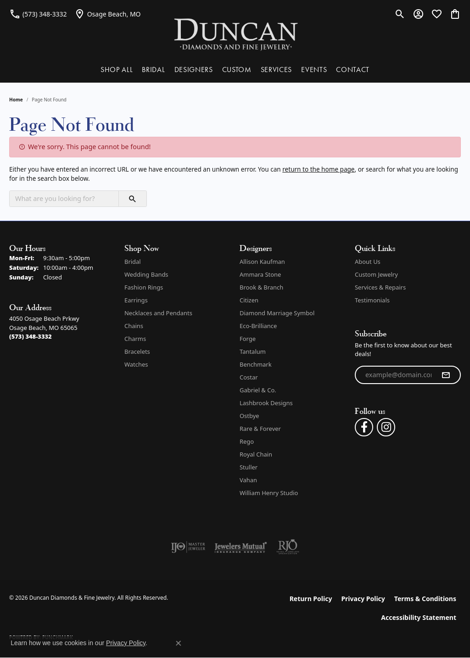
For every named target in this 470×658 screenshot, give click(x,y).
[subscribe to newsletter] (445, 375)
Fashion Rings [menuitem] (143, 287)
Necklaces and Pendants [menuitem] (158, 313)
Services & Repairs (380, 287)
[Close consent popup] (178, 643)
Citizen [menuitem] (249, 300)
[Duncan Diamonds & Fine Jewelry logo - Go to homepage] (235, 34)
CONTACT (352, 69)
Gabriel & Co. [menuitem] (258, 390)
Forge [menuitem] (248, 339)
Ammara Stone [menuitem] (260, 274)
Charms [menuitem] (135, 339)
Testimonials (372, 300)
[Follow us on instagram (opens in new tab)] (386, 427)
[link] (38, 14)
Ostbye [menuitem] (249, 416)
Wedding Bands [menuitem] (146, 274)
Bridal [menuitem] (132, 261)
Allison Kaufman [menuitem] (262, 261)
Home (16, 99)
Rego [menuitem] (247, 441)
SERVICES (276, 69)
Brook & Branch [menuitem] (261, 287)
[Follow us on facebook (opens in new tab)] (364, 427)
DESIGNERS (193, 69)
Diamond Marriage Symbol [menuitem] (277, 313)
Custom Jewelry (376, 274)
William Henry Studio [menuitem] (269, 493)
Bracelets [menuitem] (137, 351)
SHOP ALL (117, 69)
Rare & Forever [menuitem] (260, 428)
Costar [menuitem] (249, 377)
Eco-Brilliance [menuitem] (258, 326)
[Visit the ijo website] (188, 546)
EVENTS (314, 69)
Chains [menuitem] (133, 326)
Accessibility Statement (418, 617)
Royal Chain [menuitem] (256, 454)
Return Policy (311, 598)
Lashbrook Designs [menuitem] (266, 403)
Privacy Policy (363, 598)
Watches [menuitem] (136, 364)
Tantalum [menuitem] (253, 351)
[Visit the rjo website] (287, 546)
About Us (367, 261)
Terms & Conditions (425, 598)
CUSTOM (237, 69)
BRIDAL (153, 69)
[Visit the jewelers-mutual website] (240, 546)
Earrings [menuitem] (136, 300)
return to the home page (318, 169)
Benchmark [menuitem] (256, 364)
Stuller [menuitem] (248, 467)
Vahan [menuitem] (248, 480)
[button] (400, 14)
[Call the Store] (30, 336)
